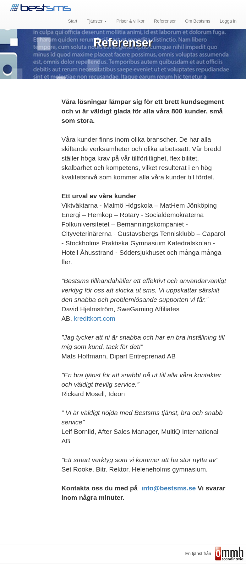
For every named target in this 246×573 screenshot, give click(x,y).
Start (72, 21)
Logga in (228, 21)
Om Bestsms (197, 21)
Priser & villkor (130, 21)
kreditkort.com (94, 318)
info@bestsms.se (168, 488)
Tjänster (97, 21)
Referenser (165, 21)
